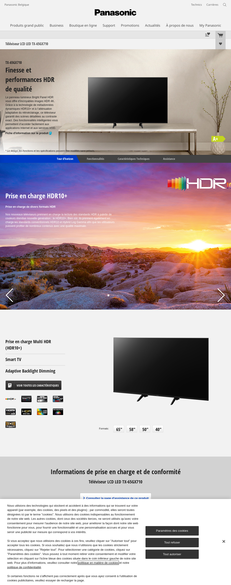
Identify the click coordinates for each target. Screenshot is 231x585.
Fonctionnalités (95, 158)
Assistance (169, 158)
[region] (115, 542)
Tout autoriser (172, 554)
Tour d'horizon (64, 158)
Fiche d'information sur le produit (28, 133)
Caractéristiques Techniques (134, 158)
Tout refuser (172, 542)
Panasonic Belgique (17, 5)
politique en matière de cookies (98, 562)
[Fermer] (224, 541)
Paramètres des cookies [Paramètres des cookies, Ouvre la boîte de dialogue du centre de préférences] (172, 530)
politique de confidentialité (24, 567)
